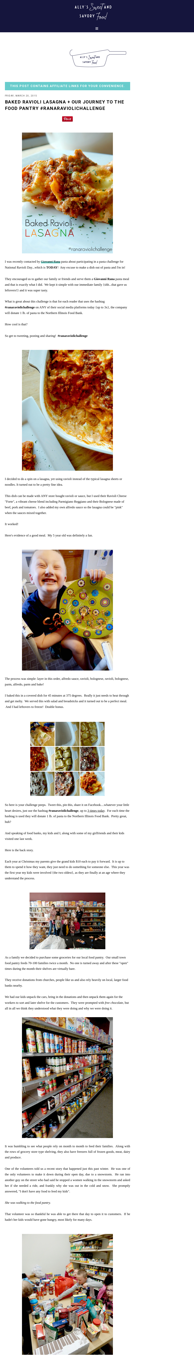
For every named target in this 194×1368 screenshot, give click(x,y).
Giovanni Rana (50, 261)
